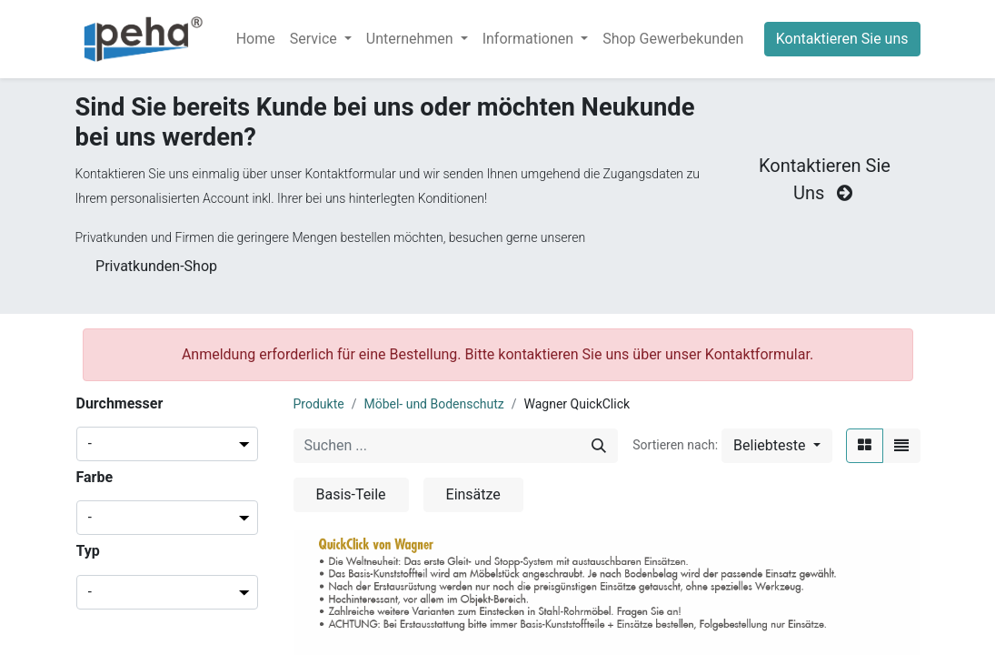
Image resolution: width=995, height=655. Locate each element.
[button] (776, 445)
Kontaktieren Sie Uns (825, 179)
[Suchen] (599, 445)
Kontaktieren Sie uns (842, 38)
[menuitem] (256, 39)
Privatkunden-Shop (156, 266)
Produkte (319, 404)
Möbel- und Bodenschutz (433, 404)
